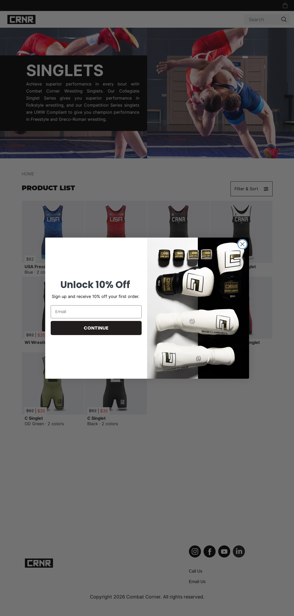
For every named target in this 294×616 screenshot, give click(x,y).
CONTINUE (96, 328)
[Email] (96, 311)
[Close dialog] (242, 244)
